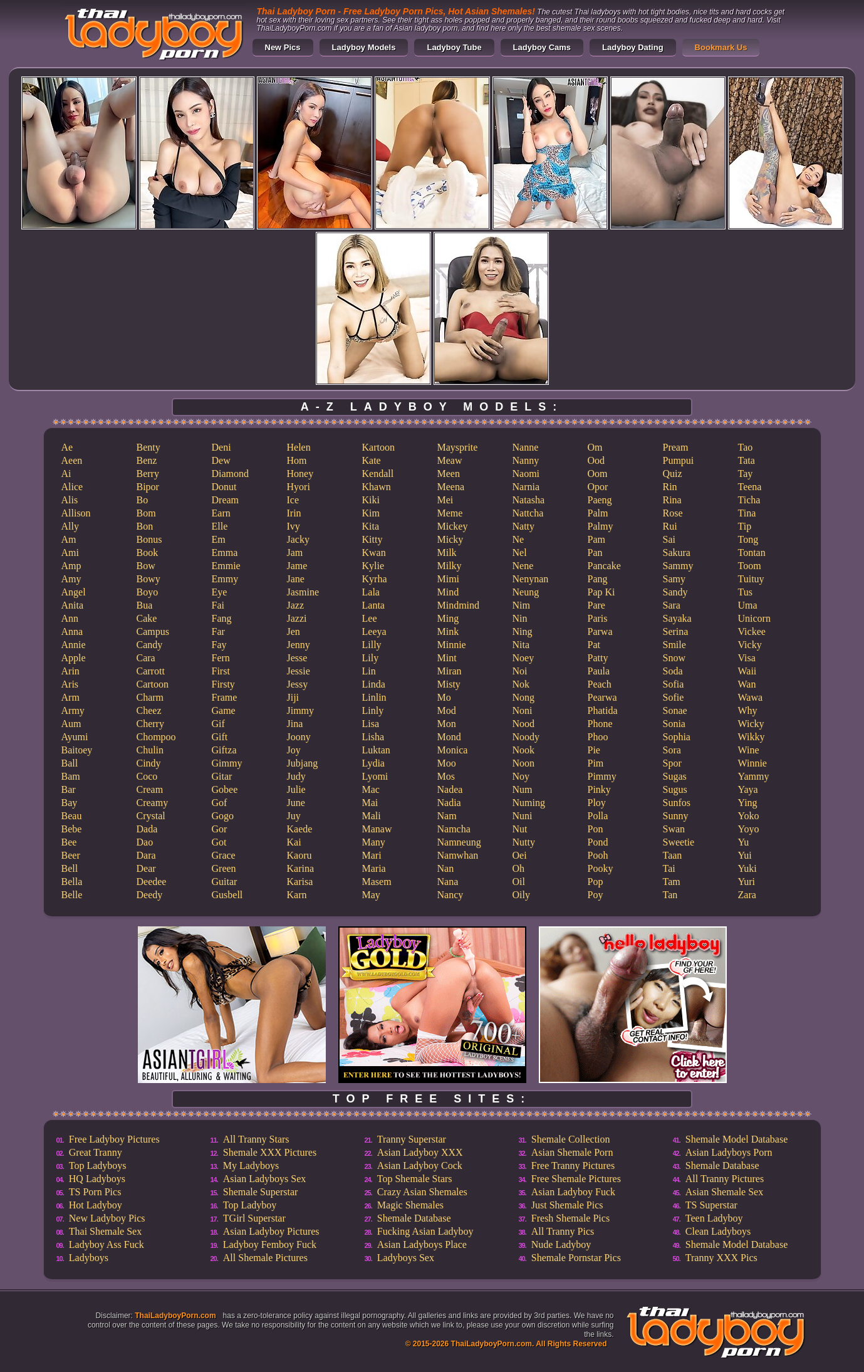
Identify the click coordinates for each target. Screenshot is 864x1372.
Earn (221, 513)
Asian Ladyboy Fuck (573, 1191)
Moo (446, 763)
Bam (70, 776)
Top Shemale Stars (414, 1178)
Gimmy (227, 763)
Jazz (295, 605)
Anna (72, 631)
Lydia (373, 763)
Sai (669, 539)
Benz (147, 460)
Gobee (225, 789)
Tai (669, 868)
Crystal (151, 815)
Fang (222, 618)
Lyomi (375, 776)
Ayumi (74, 736)
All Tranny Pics (562, 1231)
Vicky (750, 644)
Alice (72, 486)
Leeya (374, 631)
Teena (750, 486)
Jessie (298, 671)
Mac (371, 789)
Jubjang (302, 763)
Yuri (747, 881)
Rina (672, 500)
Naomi (526, 473)
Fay (219, 644)
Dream (225, 500)
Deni (221, 447)
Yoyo (748, 829)
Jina (295, 723)
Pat (594, 644)
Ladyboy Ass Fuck (106, 1244)
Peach (600, 684)
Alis (69, 500)
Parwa (600, 631)
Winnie (752, 763)
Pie (594, 750)
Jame (297, 565)
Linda (373, 684)
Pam (596, 539)
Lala (371, 592)
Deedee (152, 881)
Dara (146, 855)
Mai (370, 802)
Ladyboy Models (364, 47)
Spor (672, 763)
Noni (523, 710)
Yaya (748, 789)
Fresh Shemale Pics (570, 1218)
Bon (145, 526)
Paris (598, 618)
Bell (69, 868)
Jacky (298, 539)
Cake (147, 618)
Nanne (526, 447)
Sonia (674, 723)
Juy (294, 815)
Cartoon (153, 684)
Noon (524, 763)
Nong (524, 697)
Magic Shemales (410, 1205)
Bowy (148, 578)
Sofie (673, 697)
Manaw (377, 829)
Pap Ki (601, 592)
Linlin (374, 697)
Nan (445, 868)
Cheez (149, 710)
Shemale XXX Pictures (269, 1152)
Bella (72, 881)
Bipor (148, 486)
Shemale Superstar (260, 1191)
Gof (219, 802)
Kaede (300, 829)
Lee (369, 618)
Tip (745, 526)
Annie (73, 644)
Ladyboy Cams (542, 47)
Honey (300, 473)
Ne (518, 539)
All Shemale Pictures (265, 1257)
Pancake (604, 565)
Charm (150, 697)
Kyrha (374, 578)
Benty (148, 447)
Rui (670, 526)
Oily (521, 894)
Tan (670, 894)
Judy (296, 776)
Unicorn (754, 618)
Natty (524, 526)
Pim (596, 763)
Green (224, 868)
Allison (76, 513)
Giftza (224, 750)
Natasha (529, 500)
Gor (219, 829)
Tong (748, 539)
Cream (150, 789)
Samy (674, 578)
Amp (71, 565)
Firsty (223, 684)
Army (73, 710)
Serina (676, 631)
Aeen (72, 460)
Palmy (600, 526)
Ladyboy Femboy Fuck (269, 1244)
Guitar (224, 881)
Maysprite (457, 447)
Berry (148, 473)
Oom (598, 473)
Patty (598, 657)
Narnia (526, 486)
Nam (447, 815)
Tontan (752, 552)
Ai (66, 473)
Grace (224, 855)
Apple (73, 657)
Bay (69, 802)
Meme (450, 513)
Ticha (749, 500)
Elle (220, 526)
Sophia (676, 736)
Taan (672, 855)
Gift (220, 736)
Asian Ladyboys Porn (729, 1152)
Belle (72, 894)
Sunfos (676, 802)
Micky (450, 539)
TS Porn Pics (95, 1191)
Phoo (598, 736)
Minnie (451, 644)
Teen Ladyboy (714, 1218)
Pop (595, 881)
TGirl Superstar (254, 1218)
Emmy (225, 578)
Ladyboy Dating (633, 47)
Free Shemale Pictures (576, 1178)
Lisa (371, 723)
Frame (224, 697)
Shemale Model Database (736, 1139)
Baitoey (77, 750)
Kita (371, 526)
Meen (448, 473)
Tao (745, 447)
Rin (670, 486)
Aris (70, 684)
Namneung (459, 842)
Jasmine (303, 592)
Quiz (672, 473)
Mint (447, 657)
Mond (449, 736)
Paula (599, 671)
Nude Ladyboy (561, 1244)
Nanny (526, 460)
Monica (452, 750)
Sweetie (679, 842)
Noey (523, 657)
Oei (520, 855)
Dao (145, 842)
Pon (595, 829)
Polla (598, 815)
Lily (370, 657)
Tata (746, 460)
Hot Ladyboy (95, 1205)
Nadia (449, 802)
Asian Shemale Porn (572, 1152)
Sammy (678, 565)
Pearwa (602, 697)
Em (219, 539)
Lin (369, 671)
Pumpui (678, 460)
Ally (70, 526)
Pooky (600, 868)
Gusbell (227, 894)
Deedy (150, 894)
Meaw (449, 460)
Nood (524, 723)
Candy (150, 644)
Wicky (751, 723)
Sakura (676, 552)
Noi (520, 671)
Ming (448, 618)
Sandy (675, 592)
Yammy (753, 776)
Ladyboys (88, 1257)
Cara (146, 657)
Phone (600, 723)
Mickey (452, 526)
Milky (449, 565)
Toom (749, 565)
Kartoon (378, 447)
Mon (446, 723)
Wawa (750, 697)
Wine (748, 750)
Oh (519, 868)
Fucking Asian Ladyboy (425, 1231)
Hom (297, 460)
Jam (295, 552)
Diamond (230, 473)
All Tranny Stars (256, 1139)
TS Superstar (711, 1205)
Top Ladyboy (250, 1205)
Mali (371, 815)
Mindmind (458, 605)
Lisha (373, 736)
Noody (526, 736)
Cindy (149, 763)
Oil (519, 881)
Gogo (223, 815)
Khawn (376, 486)
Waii (747, 671)
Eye (219, 592)
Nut (520, 829)
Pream (676, 447)
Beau (71, 815)
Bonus (149, 539)
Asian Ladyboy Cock (419, 1165)
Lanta (373, 605)
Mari (372, 855)
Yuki (747, 868)
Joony (299, 736)
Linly (373, 710)
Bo (142, 500)
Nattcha (528, 513)
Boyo (148, 592)
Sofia (673, 684)
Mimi (448, 578)
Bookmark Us (721, 47)
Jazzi (297, 618)
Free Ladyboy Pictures (114, 1139)
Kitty (372, 539)
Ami (70, 552)
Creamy (153, 802)
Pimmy (602, 776)
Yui (745, 855)
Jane (295, 578)
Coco (147, 776)
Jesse (297, 657)
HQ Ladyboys (97, 1178)
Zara (747, 894)
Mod (446, 710)
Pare (596, 605)
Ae (67, 447)
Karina (301, 868)
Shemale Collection (570, 1139)
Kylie (373, 565)
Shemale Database (414, 1218)
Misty (449, 684)
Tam (671, 881)
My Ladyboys (251, 1165)
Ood (596, 460)
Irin (294, 513)
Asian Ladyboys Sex (264, 1178)
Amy (71, 578)
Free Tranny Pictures (573, 1165)
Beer (70, 855)
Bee (69, 842)
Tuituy (751, 578)
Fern (221, 657)
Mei (445, 500)
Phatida (603, 710)
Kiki (371, 500)
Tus (745, 592)
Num (523, 789)
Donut (224, 486)
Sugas (675, 776)
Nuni (523, 815)
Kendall (378, 473)
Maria (374, 868)
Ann (70, 618)
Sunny (676, 815)
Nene (523, 565)
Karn (297, 894)
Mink (448, 631)
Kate (371, 460)
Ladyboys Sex (405, 1257)
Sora (672, 750)
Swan (674, 829)
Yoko (748, 815)
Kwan (374, 552)
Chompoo (156, 736)
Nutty (524, 842)
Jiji (293, 697)
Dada (147, 829)
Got (219, 842)
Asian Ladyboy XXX (420, 1152)
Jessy (297, 684)
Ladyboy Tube (454, 47)
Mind (448, 592)
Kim (371, 513)
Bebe (71, 829)
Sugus (675, 789)
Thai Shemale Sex (105, 1231)
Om (595, 447)
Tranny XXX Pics (721, 1257)
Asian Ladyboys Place (422, 1244)
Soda (673, 671)
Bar (68, 789)
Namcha (454, 829)
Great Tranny (95, 1152)
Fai (218, 605)
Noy (521, 776)
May (371, 894)
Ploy (597, 802)
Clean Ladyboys (718, 1231)
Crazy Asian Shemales (422, 1191)
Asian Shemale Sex (724, 1191)
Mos (446, 776)
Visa (747, 657)
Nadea (450, 789)
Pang (598, 578)
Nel (520, 552)
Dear (146, 868)
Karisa (300, 881)
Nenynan (531, 578)
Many (373, 842)
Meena (451, 486)
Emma (225, 552)
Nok (521, 684)
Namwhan (458, 855)
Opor (598, 486)
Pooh (598, 855)
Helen (299, 447)
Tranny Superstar (411, 1139)
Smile (674, 644)
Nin (520, 618)
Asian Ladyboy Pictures (271, 1231)
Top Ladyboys (98, 1165)
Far (218, 631)
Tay (745, 473)
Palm (598, 513)
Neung (526, 592)
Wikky (751, 736)
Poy (595, 894)
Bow (146, 565)
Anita (72, 605)
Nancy (450, 894)
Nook (524, 750)
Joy (294, 750)
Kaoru (299, 855)
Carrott (151, 671)
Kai (294, 842)
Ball (69, 763)
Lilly (372, 644)
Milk (447, 552)
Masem (377, 881)
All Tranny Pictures (724, 1178)
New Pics (283, 47)
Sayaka (677, 618)
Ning (523, 631)
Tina (747, 513)
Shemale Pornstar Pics (576, 1257)
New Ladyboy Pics (107, 1218)
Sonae (675, 710)
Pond (598, 842)
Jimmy (301, 710)
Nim (521, 605)
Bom (146, 513)
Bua (145, 605)
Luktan (376, 750)
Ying (747, 802)
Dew (221, 460)
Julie (296, 789)
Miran (449, 671)
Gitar (222, 776)
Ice (293, 500)
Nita (521, 644)
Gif (218, 723)
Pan (595, 552)
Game (224, 710)
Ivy (293, 526)
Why (747, 710)
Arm (70, 697)
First (221, 671)
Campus (153, 631)
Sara (671, 605)
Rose (673, 513)
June (296, 802)
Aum (71, 723)
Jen (293, 631)
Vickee (752, 631)
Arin (70, 671)
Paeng (600, 500)
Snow (674, 657)
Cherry (150, 723)
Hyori (298, 486)
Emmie (226, 565)
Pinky (599, 789)
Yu (743, 842)
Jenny (298, 644)
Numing (529, 802)
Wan (747, 684)
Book (148, 552)
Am (68, 539)
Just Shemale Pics (567, 1205)
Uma (747, 605)
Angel (73, 592)
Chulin (150, 750)
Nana (448, 881)
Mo (444, 697)
